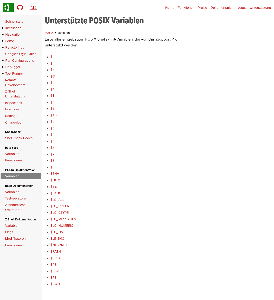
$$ (52, 96)
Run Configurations (19, 60)
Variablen (12, 154)
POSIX (49, 32)
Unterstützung (260, 8)
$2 (52, 122)
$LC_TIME (58, 232)
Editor (9, 41)
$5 (52, 141)
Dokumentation (221, 8)
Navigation (13, 34)
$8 (52, 161)
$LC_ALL (57, 200)
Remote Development (15, 82)
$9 (52, 167)
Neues (241, 8)
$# (52, 89)
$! (51, 63)
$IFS (53, 187)
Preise (202, 8)
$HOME (56, 180)
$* (52, 83)
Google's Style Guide (21, 54)
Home (169, 8)
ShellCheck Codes (19, 138)
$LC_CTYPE (59, 213)
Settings (11, 116)
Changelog (13, 122)
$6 (52, 148)
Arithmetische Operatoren (15, 207)
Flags (9, 232)
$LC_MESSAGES (63, 219)
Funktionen (186, 8)
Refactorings (14, 47)
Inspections (13, 103)
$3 (52, 128)
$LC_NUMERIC (61, 225)
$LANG (55, 193)
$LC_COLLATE (61, 206)
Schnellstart (14, 21)
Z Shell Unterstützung (15, 93)
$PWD (55, 284)
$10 (53, 115)
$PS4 (54, 277)
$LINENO (57, 238)
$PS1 (54, 264)
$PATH (55, 251)
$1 (52, 109)
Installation (13, 28)
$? (52, 70)
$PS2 (54, 271)
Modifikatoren (15, 238)
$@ (52, 76)
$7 (52, 154)
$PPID (55, 258)
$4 (52, 135)
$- (51, 57)
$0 (52, 102)
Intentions (12, 109)
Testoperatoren (16, 198)
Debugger (12, 67)
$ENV (54, 174)
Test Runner (14, 73)
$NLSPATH (58, 245)
